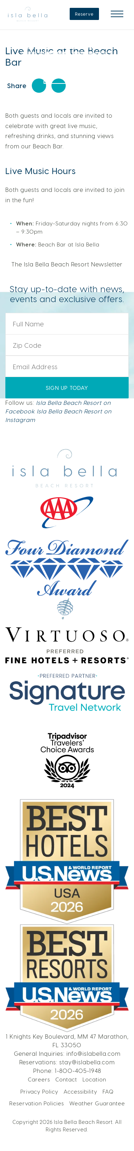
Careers (39, 1079)
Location (94, 1079)
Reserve (84, 13)
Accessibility (80, 1091)
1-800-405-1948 (78, 1070)
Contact (66, 1079)
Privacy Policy (39, 1091)
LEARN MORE (67, 70)
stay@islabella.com (87, 1062)
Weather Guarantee (97, 1103)
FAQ (108, 1091)
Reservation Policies (36, 1103)
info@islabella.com (93, 1053)
